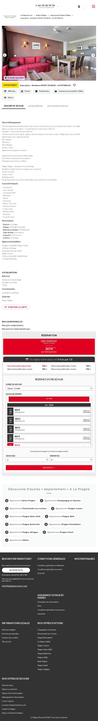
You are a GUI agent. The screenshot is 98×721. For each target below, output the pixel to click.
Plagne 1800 (42, 657)
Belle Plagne (42, 661)
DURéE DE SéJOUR (14, 384)
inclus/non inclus (57, 106)
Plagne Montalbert (45, 638)
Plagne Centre (43, 645)
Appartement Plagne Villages (60, 15)
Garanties (41, 614)
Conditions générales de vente (50, 569)
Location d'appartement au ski (14, 705)
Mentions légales (9, 630)
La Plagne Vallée (44, 641)
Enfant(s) (54, 456)
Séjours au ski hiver (9, 689)
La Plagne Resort (26, 15)
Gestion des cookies (10, 638)
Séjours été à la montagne (12, 693)
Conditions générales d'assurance (51, 610)
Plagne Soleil (43, 665)
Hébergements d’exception (13, 697)
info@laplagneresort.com (14, 586)
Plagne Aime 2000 (45, 649)
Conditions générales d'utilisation (51, 565)
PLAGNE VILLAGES (15, 78)
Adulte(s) (10, 456)
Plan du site (6, 641)
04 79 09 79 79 (46, 5)
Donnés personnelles (10, 634)
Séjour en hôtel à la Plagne (12, 713)
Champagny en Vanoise (47, 630)
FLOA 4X (41, 573)
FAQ (39, 606)
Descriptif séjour (13, 106)
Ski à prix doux (7, 685)
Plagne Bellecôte (44, 653)
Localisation (35, 106)
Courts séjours (8, 701)
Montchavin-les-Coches (47, 634)
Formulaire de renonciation (48, 602)
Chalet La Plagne (8, 709)
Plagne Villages (41, 15)
